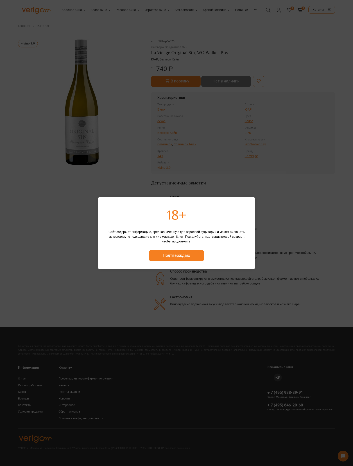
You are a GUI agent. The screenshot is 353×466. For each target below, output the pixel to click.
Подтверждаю (176, 255)
